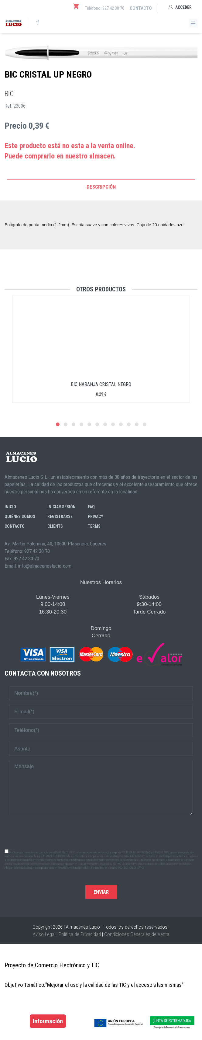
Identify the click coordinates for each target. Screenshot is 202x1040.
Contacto (141, 8)
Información (48, 1021)
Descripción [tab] (101, 187)
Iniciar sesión (61, 506)
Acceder (180, 7)
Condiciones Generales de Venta (136, 934)
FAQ (91, 506)
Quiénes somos (20, 516)
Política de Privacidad (80, 934)
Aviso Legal (44, 934)
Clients (55, 526)
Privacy (95, 516)
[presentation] (101, 831)
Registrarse (60, 516)
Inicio (10, 506)
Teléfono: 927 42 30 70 (104, 8)
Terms (94, 526)
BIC (9, 93)
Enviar (101, 892)
